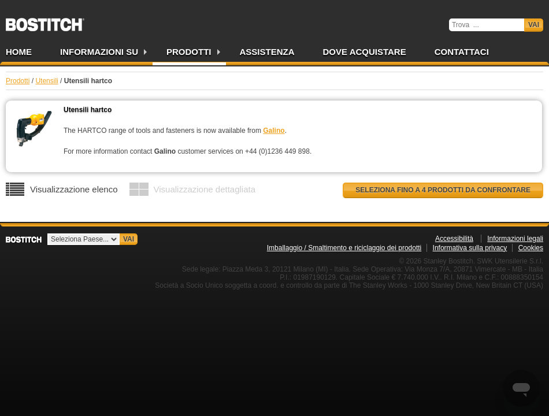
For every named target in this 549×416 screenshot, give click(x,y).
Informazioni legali (515, 239)
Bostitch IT (45, 20)
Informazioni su (99, 52)
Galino (273, 131)
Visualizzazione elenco (74, 189)
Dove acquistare (364, 52)
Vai (533, 25)
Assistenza (267, 52)
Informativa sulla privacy (470, 248)
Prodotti (189, 52)
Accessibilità (454, 239)
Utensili (46, 81)
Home (19, 52)
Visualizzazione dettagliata (205, 189)
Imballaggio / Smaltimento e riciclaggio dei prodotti (344, 248)
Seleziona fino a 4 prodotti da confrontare (443, 190)
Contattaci (462, 52)
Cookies (530, 248)
